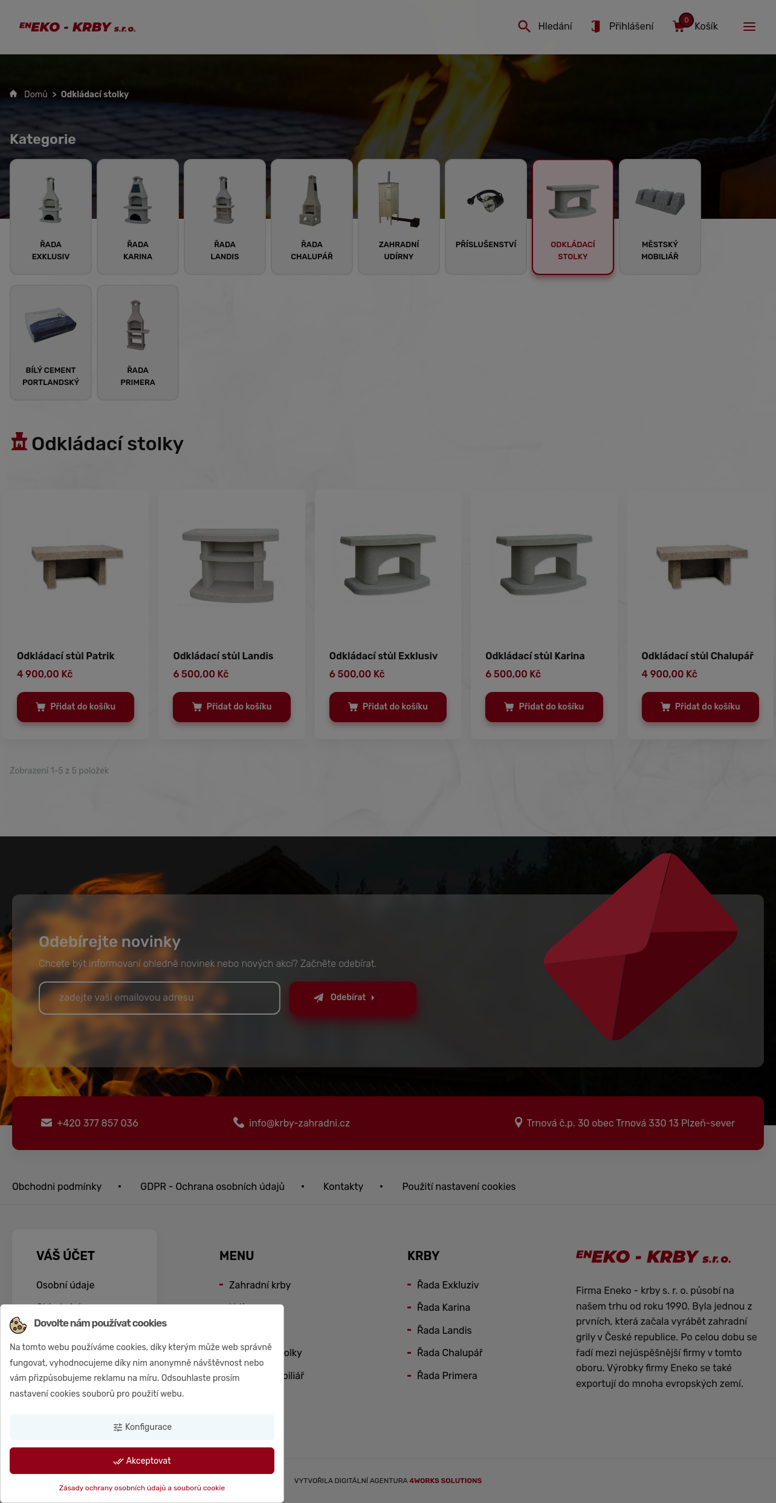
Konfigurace (142, 1427)
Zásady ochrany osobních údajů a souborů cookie (142, 1488)
